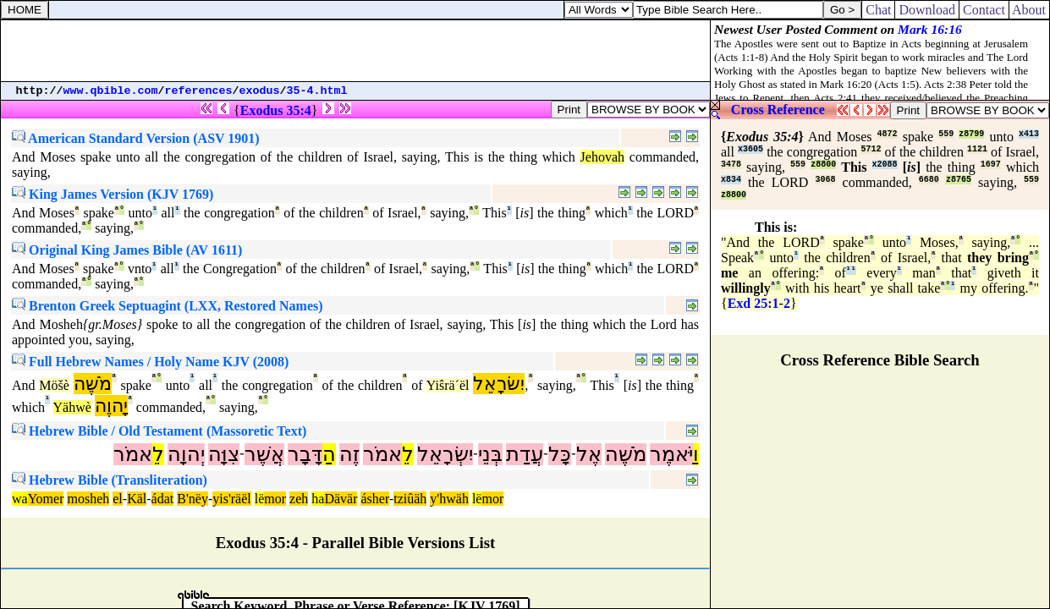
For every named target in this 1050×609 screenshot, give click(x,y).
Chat (878, 10)
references (199, 91)
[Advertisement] (355, 50)
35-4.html (317, 91)
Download (927, 10)
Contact (984, 10)
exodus (259, 91)
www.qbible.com (110, 91)
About (1029, 10)
